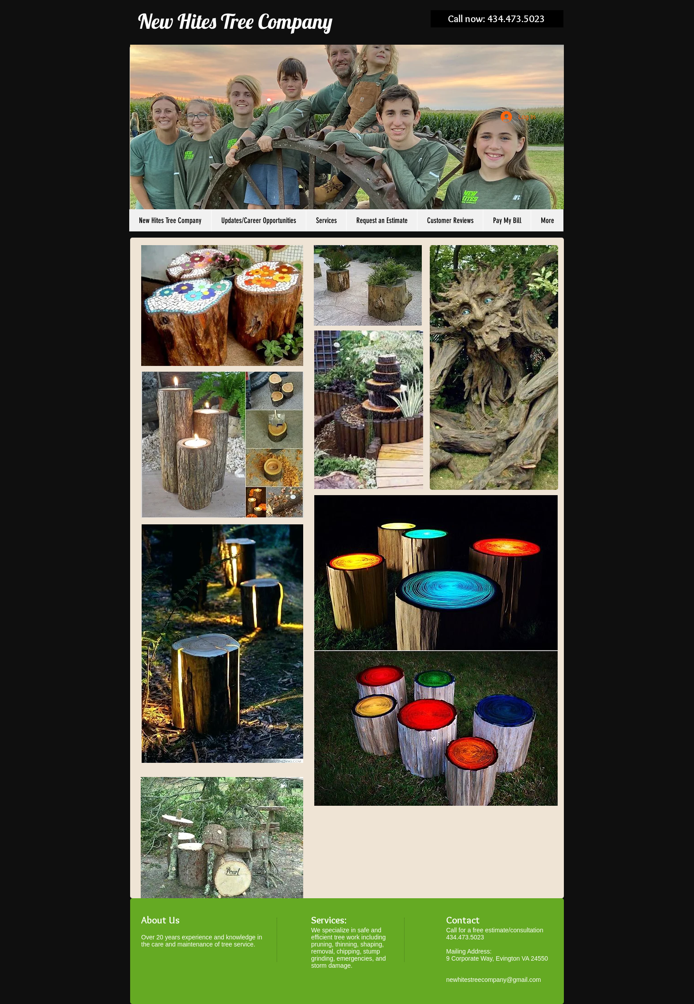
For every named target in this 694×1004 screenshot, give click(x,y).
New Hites (177, 21)
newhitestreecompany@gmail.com (493, 979)
